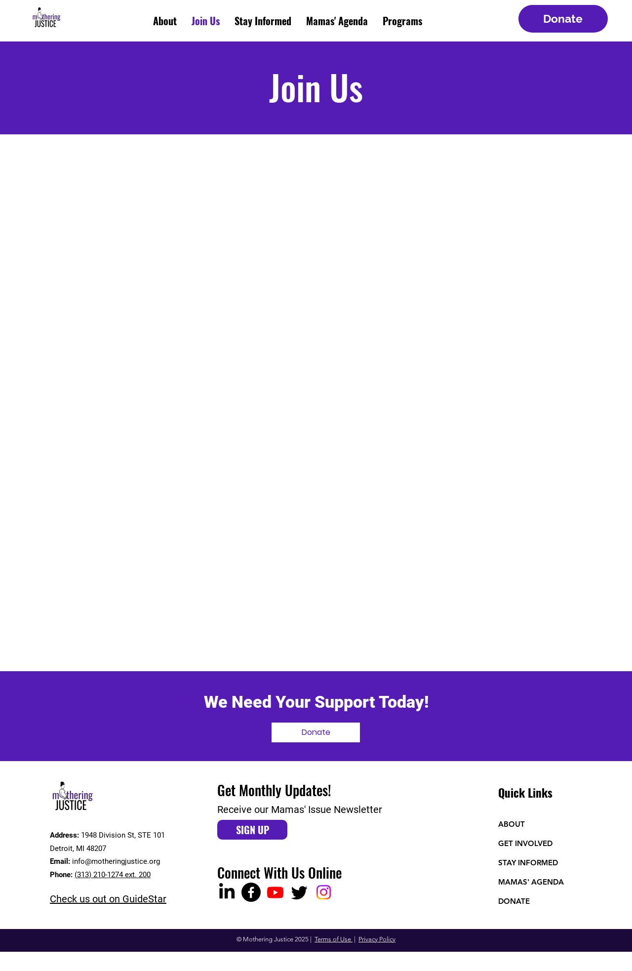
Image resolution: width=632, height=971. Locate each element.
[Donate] (563, 19)
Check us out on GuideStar (108, 899)
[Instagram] (323, 892)
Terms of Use (334, 939)
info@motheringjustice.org (116, 861)
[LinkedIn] (227, 892)
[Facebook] (251, 892)
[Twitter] (299, 892)
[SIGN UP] (252, 830)
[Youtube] (275, 892)
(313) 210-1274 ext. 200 (113, 874)
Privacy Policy (376, 939)
